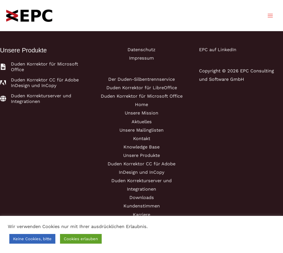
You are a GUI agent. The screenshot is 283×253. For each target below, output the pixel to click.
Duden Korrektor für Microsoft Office (142, 96)
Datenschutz (141, 49)
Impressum (141, 58)
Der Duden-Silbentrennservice (141, 79)
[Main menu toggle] (270, 15)
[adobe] (42, 82)
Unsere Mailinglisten (141, 130)
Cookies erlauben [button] (81, 238)
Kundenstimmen (141, 206)
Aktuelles (142, 121)
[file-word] (42, 66)
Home (141, 104)
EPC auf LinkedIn (217, 49)
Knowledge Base (141, 147)
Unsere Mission (141, 113)
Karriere (141, 214)
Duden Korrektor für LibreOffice (141, 87)
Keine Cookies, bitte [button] (32, 238)
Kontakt (141, 138)
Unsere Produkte (141, 155)
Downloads (141, 197)
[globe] (42, 98)
